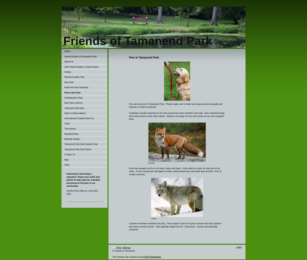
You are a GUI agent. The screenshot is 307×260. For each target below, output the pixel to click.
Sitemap (127, 248)
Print (117, 248)
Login (239, 247)
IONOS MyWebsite (152, 257)
